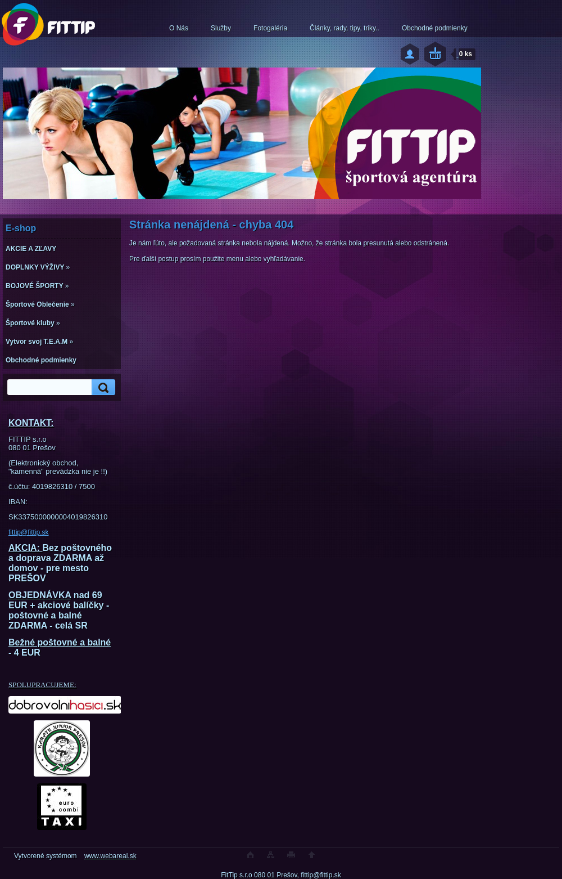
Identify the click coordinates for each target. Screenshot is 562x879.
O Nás (178, 28)
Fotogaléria (270, 28)
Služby (221, 28)
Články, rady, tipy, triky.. (344, 28)
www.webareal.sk (110, 856)
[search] (102, 387)
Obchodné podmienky (435, 28)
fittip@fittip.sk (28, 532)
